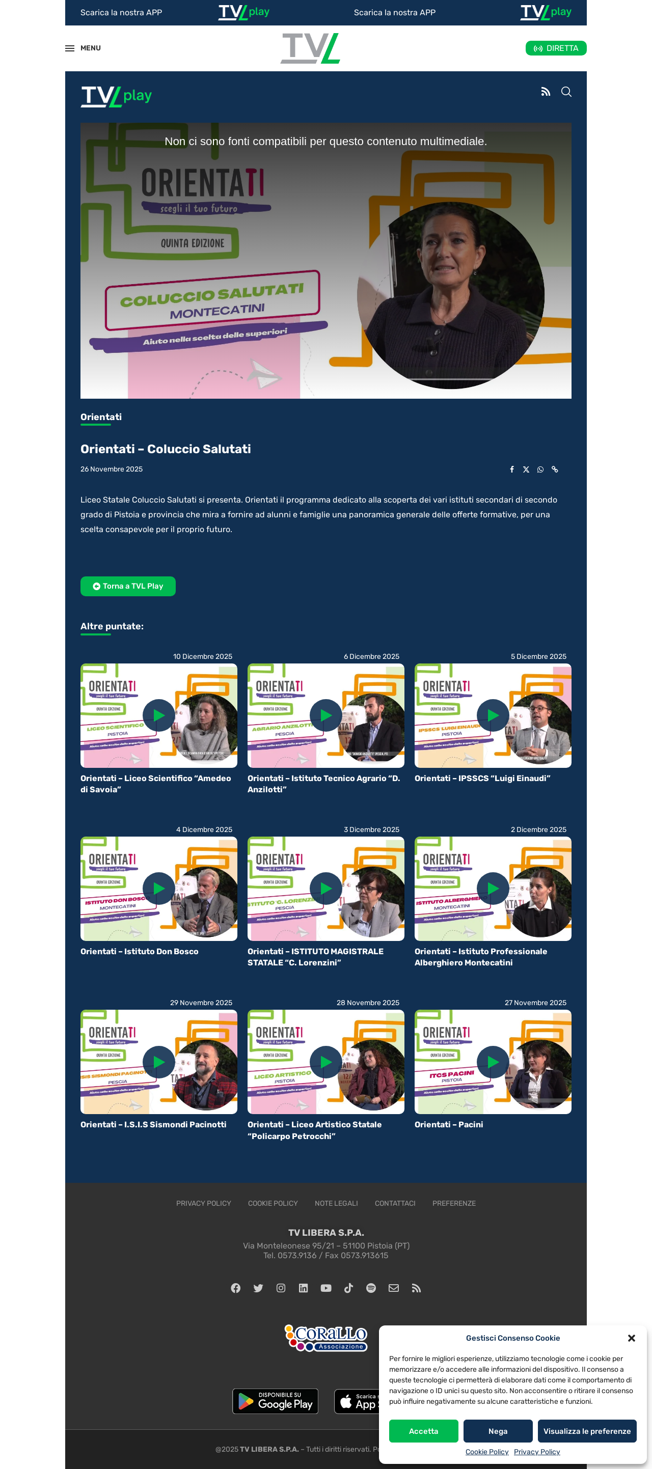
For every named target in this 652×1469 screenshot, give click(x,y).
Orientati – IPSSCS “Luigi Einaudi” (483, 778)
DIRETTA (563, 48)
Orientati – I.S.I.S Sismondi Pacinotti (153, 1124)
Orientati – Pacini (449, 1124)
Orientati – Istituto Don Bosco (139, 951)
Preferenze (454, 1203)
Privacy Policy (537, 1452)
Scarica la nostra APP (121, 12)
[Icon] (159, 715)
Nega (498, 1431)
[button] (632, 1338)
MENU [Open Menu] (85, 48)
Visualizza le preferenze (587, 1431)
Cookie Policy (487, 1452)
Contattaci (395, 1203)
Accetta (424, 1431)
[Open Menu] (69, 48)
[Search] (566, 93)
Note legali (336, 1203)
